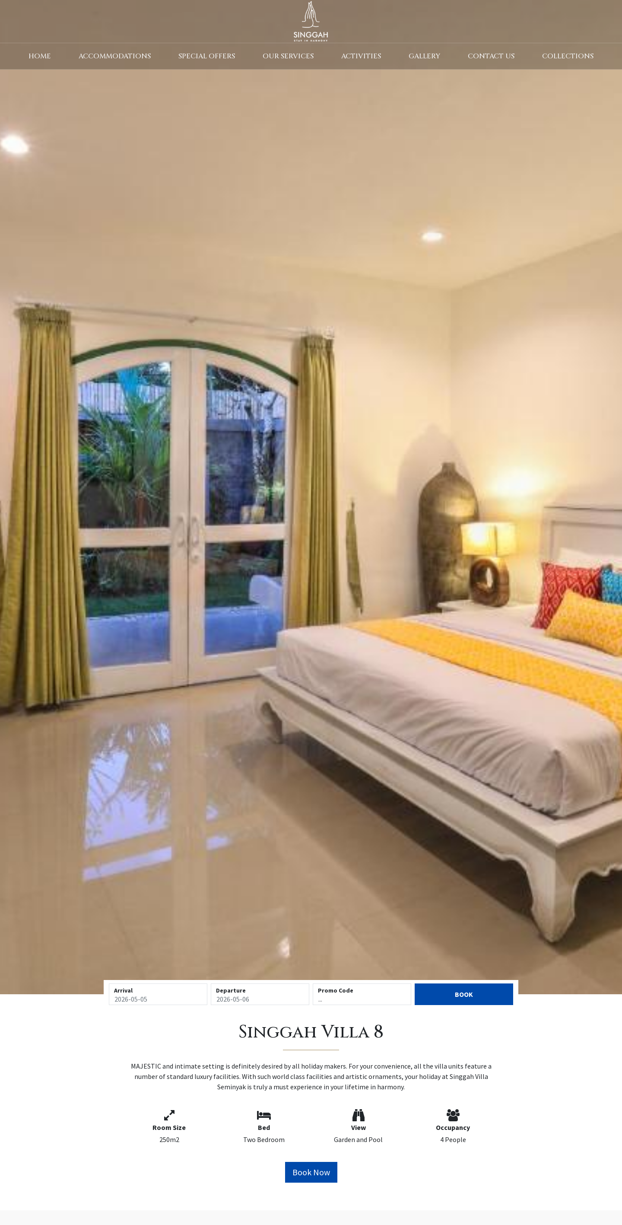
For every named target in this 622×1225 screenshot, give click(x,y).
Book (464, 994)
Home (40, 56)
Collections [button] (567, 56)
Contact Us (491, 56)
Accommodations (115, 56)
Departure (231, 990)
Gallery (424, 56)
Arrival (123, 990)
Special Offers (206, 56)
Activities (361, 56)
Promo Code (335, 990)
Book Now (311, 1172)
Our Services (288, 56)
